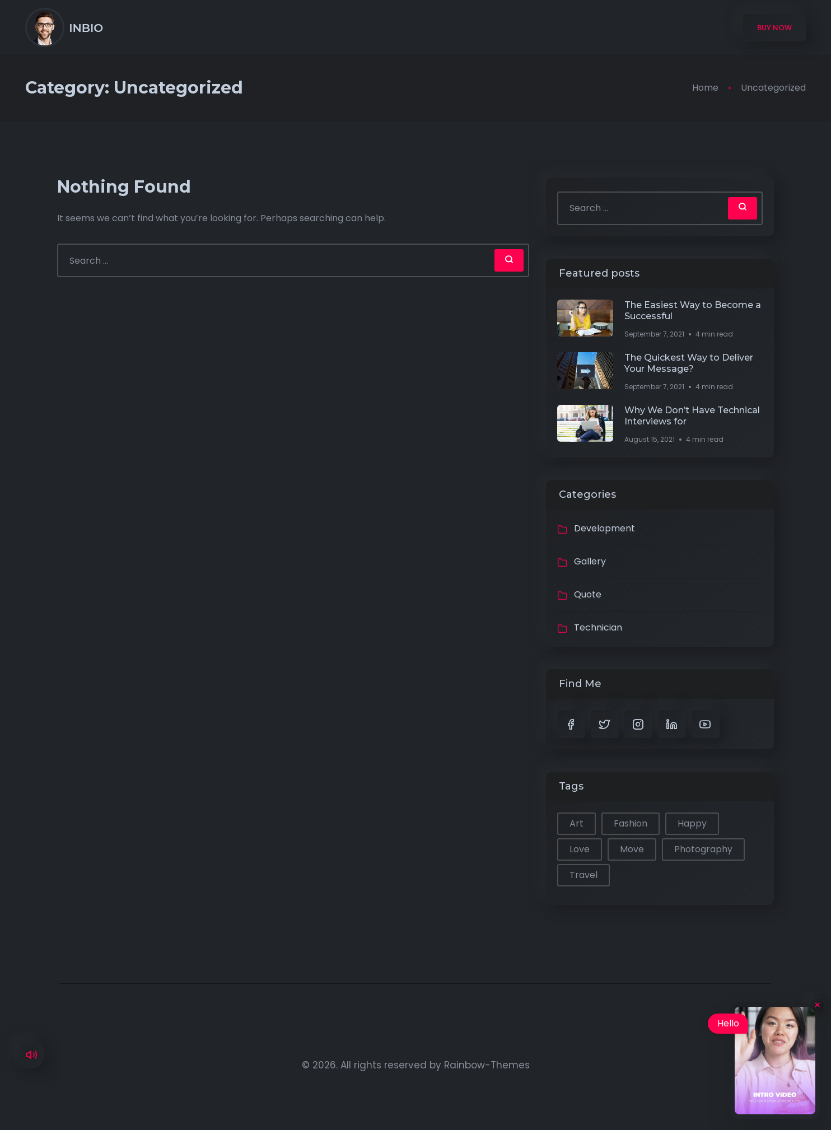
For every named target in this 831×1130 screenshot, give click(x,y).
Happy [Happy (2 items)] (692, 823)
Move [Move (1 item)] (632, 849)
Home (705, 87)
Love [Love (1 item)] (579, 849)
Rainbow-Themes (487, 1065)
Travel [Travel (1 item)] (583, 874)
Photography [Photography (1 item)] (703, 849)
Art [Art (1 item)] (576, 823)
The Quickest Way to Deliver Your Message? (688, 363)
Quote (587, 594)
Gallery (590, 561)
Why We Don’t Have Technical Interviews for (692, 416)
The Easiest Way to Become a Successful (692, 310)
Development (604, 528)
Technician (598, 627)
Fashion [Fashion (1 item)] (630, 823)
